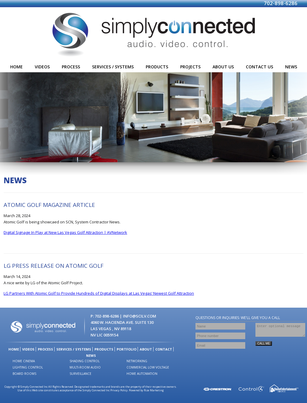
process (71, 67)
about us (223, 67)
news (291, 67)
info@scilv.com (139, 316)
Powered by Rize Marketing (146, 390)
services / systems (113, 67)
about (146, 349)
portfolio (126, 349)
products (157, 67)
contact (163, 349)
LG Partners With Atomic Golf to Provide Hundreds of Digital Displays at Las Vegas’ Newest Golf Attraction (99, 293)
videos (42, 67)
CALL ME (263, 346)
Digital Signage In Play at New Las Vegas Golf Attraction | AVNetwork (65, 232)
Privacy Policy (119, 390)
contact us (259, 67)
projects (190, 67)
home (16, 67)
